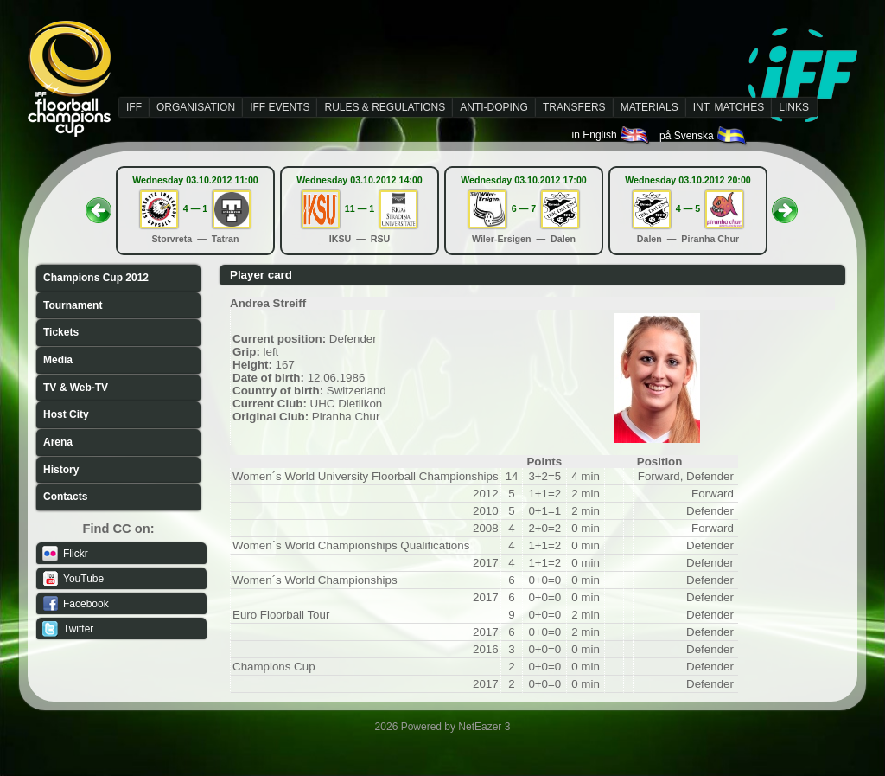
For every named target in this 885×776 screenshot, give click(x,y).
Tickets (61, 332)
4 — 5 (688, 208)
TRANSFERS (574, 107)
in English (611, 135)
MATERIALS (649, 107)
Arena (58, 442)
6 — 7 (524, 208)
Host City (66, 414)
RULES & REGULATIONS (384, 107)
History (61, 470)
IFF (134, 107)
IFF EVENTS (279, 107)
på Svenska (703, 136)
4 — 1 (195, 208)
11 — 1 (359, 208)
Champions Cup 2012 (96, 278)
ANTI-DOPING (494, 107)
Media (58, 360)
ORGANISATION (195, 107)
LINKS (794, 107)
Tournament (72, 305)
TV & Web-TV (75, 388)
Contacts (65, 497)
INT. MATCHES (728, 107)
